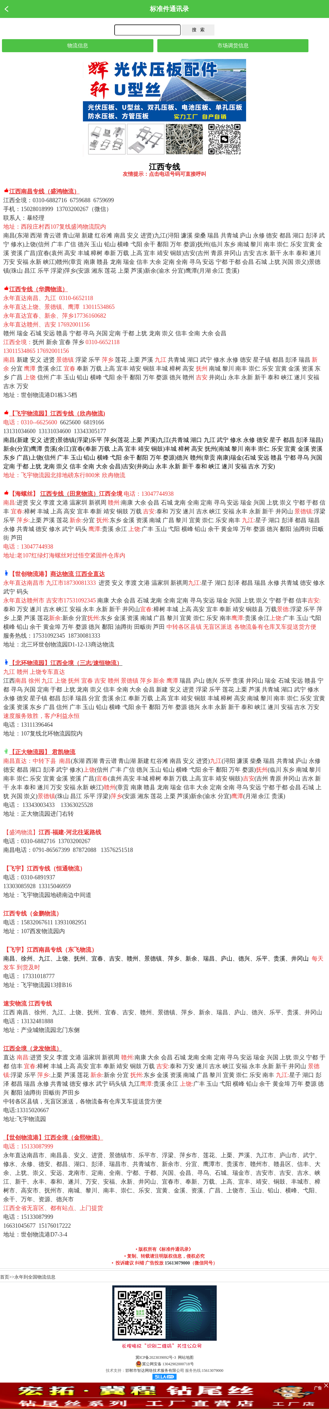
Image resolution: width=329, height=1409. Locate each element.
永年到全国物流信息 (34, 1277)
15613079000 (177, 1263)
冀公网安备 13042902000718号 (164, 1364)
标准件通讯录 (169, 8)
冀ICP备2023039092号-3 (155, 1357)
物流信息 (77, 45)
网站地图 (186, 1357)
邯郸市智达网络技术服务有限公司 (154, 1370)
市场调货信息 (233, 45)
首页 (4, 1277)
